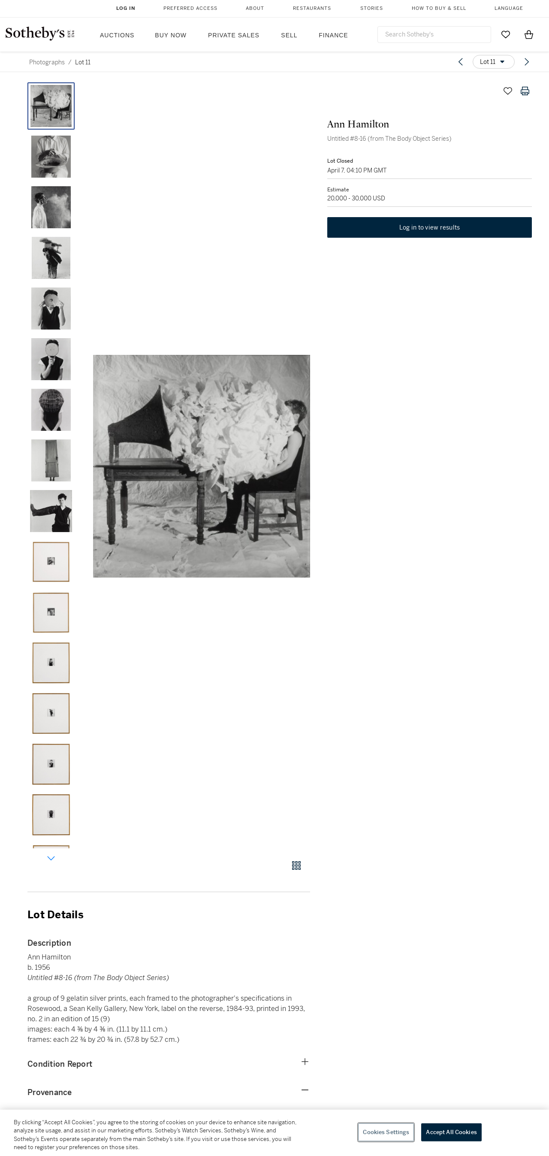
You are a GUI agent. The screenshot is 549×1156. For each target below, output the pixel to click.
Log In (126, 8)
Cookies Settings (386, 1132)
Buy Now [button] (171, 35)
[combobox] (434, 34)
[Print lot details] (525, 91)
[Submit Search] (481, 34)
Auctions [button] (117, 35)
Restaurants (312, 8)
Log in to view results (429, 227)
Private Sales (233, 35)
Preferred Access (190, 8)
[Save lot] (508, 91)
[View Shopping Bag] (529, 34)
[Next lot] (526, 62)
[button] (201, 466)
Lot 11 (82, 62)
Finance (333, 35)
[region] (274, 1133)
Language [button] (509, 8)
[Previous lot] (460, 62)
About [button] (255, 8)
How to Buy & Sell (439, 8)
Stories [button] (371, 8)
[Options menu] (494, 62)
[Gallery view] (296, 865)
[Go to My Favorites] (505, 34)
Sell (289, 35)
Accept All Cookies (451, 1132)
